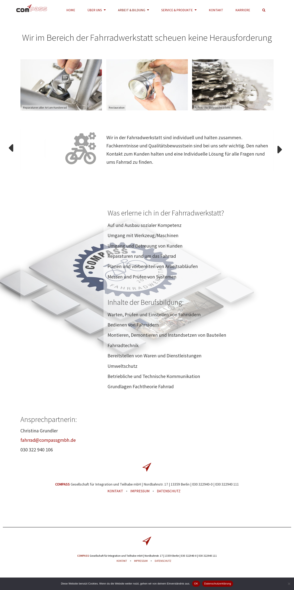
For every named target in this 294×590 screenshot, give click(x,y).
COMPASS (62, 484)
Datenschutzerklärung (217, 583)
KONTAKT (115, 491)
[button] (263, 10)
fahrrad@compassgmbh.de (48, 440)
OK (196, 583)
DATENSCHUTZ (168, 491)
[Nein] (289, 584)
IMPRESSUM (140, 491)
